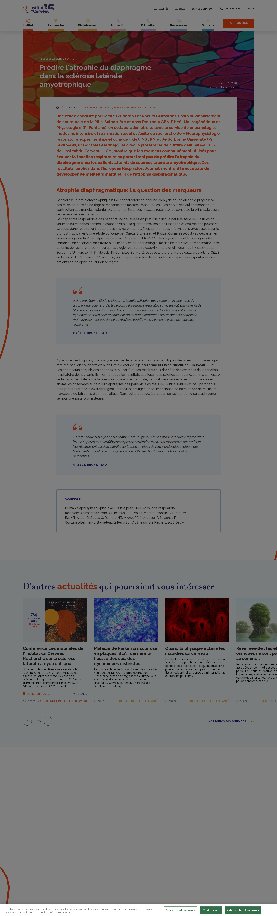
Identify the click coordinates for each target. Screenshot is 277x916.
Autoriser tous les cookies (243, 910)
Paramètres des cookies (180, 910)
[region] (138, 910)
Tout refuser (211, 910)
